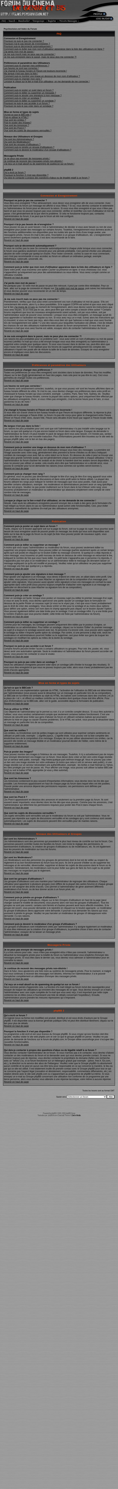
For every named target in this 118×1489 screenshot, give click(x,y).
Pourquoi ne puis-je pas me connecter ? (24, 41)
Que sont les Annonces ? (16, 125)
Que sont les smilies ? (15, 120)
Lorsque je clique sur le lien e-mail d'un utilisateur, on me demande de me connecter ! (47, 81)
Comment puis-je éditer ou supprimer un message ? (30, 93)
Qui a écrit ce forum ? (15, 172)
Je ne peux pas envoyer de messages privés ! (27, 158)
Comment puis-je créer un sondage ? (22, 98)
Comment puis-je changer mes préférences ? (26, 65)
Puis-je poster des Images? (17, 122)
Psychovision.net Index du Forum (20, 29)
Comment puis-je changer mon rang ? (23, 79)
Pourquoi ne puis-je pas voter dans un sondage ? (28, 106)
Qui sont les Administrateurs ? (19, 139)
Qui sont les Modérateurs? (17, 142)
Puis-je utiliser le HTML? (16, 117)
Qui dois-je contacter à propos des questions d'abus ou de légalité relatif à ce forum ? (46, 177)
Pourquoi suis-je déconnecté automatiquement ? (28, 46)
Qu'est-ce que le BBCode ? (17, 114)
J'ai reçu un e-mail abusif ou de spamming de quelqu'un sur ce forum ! (39, 164)
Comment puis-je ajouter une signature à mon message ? (33, 95)
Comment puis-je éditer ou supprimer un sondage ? (30, 100)
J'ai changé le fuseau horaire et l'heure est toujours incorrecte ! (35, 71)
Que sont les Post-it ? (15, 128)
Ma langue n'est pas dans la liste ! (21, 73)
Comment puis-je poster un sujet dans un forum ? (29, 90)
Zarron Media (76, 1115)
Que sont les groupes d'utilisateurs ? (22, 144)
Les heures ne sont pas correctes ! (21, 68)
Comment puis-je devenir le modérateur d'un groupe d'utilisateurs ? (37, 150)
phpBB (53, 1113)
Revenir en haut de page (16, 219)
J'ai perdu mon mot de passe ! (19, 51)
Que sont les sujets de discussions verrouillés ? (28, 130)
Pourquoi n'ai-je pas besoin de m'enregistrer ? (27, 43)
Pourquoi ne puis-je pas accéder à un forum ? (27, 103)
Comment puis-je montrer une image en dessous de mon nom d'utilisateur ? (42, 76)
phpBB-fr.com (52, 1115)
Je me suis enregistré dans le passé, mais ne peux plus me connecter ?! (40, 57)
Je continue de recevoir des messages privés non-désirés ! (33, 161)
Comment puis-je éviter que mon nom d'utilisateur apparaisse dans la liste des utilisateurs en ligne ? (54, 49)
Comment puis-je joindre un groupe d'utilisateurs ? (29, 147)
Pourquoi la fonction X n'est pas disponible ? (26, 175)
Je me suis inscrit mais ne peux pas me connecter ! (29, 54)
